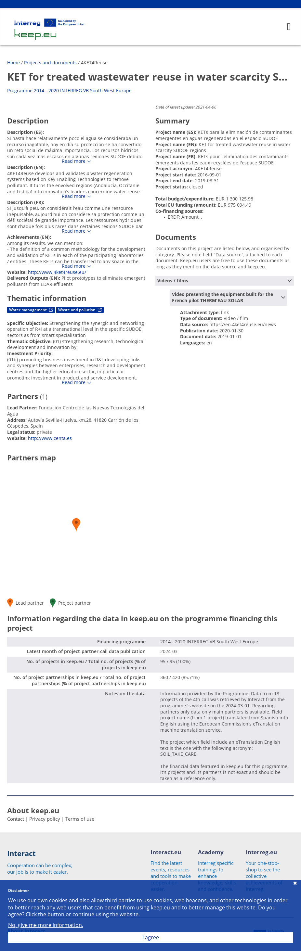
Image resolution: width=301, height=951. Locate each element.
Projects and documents (50, 62)
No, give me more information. (45, 925)
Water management (31, 310)
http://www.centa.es (50, 438)
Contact (15, 819)
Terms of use (79, 819)
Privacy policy (44, 819)
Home (13, 62)
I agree (150, 937)
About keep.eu (33, 810)
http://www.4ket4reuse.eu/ (57, 272)
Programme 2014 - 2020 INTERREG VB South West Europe (69, 90)
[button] (76, 525)
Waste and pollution (80, 310)
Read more (73, 161)
